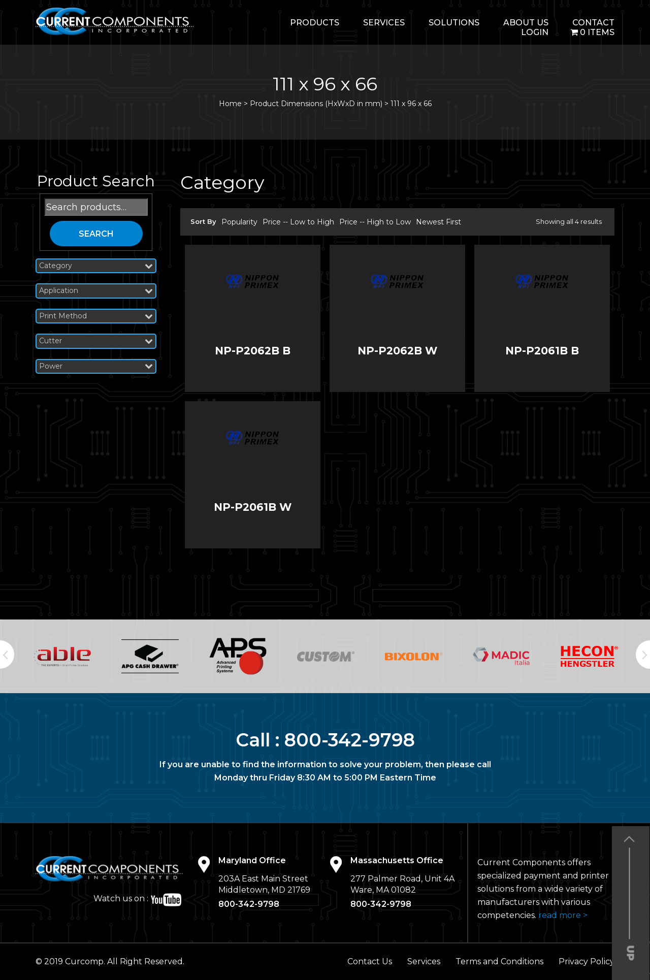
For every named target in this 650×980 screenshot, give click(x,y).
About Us (525, 22)
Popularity (239, 221)
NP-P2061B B (542, 350)
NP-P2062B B (252, 350)
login (534, 32)
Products (314, 22)
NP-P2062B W (397, 350)
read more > (563, 915)
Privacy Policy (586, 961)
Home (230, 103)
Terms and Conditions (499, 961)
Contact (593, 22)
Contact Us (369, 961)
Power (96, 366)
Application (96, 291)
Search (96, 234)
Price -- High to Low (375, 221)
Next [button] (643, 654)
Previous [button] (7, 654)
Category (96, 266)
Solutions (454, 22)
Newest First (438, 221)
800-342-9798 (349, 740)
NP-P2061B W (252, 507)
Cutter (96, 341)
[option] (62, 656)
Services (384, 22)
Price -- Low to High (298, 221)
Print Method (96, 316)
